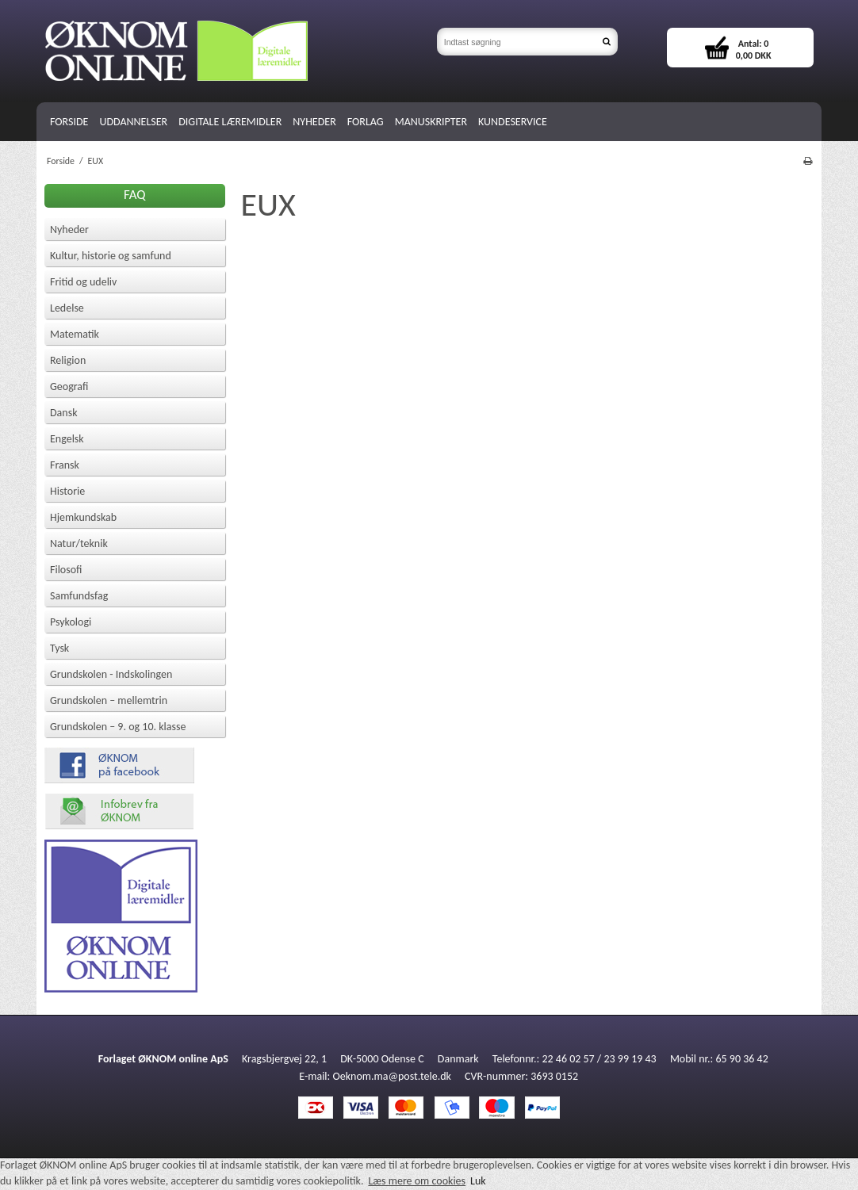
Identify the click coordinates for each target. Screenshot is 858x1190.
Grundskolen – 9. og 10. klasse (118, 726)
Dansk (64, 412)
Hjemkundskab (83, 517)
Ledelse (67, 308)
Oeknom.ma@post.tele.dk (392, 1076)
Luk (478, 1181)
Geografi (69, 386)
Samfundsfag (79, 596)
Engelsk (67, 439)
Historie (67, 491)
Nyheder (69, 229)
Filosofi (66, 569)
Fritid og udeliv (83, 282)
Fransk (64, 465)
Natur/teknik (79, 543)
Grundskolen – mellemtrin (108, 700)
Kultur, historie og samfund (110, 255)
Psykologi (70, 622)
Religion (68, 360)
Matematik (74, 334)
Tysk (59, 648)
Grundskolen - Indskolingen (111, 674)
